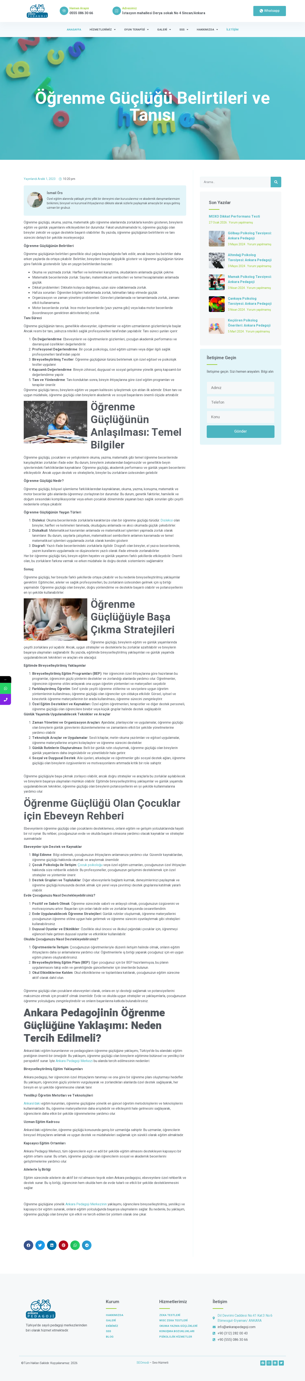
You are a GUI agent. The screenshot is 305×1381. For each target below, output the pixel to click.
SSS (183, 29)
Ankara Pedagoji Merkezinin (86, 1204)
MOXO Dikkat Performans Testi (234, 216)
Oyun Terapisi (136, 29)
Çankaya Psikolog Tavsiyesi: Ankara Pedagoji (250, 301)
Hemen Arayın (79, 8)
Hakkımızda (207, 29)
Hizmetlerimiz (103, 29)
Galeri (164, 29)
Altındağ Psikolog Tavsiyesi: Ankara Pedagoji (250, 257)
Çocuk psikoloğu (90, 865)
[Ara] (276, 182)
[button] (28, 1245)
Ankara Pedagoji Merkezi (74, 1061)
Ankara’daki (32, 1103)
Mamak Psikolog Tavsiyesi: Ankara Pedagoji (250, 279)
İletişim (232, 30)
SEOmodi (143, 1362)
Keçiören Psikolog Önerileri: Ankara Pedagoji (249, 323)
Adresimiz (129, 8)
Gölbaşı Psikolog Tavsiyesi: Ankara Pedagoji (250, 236)
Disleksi (167, 520)
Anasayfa (74, 30)
